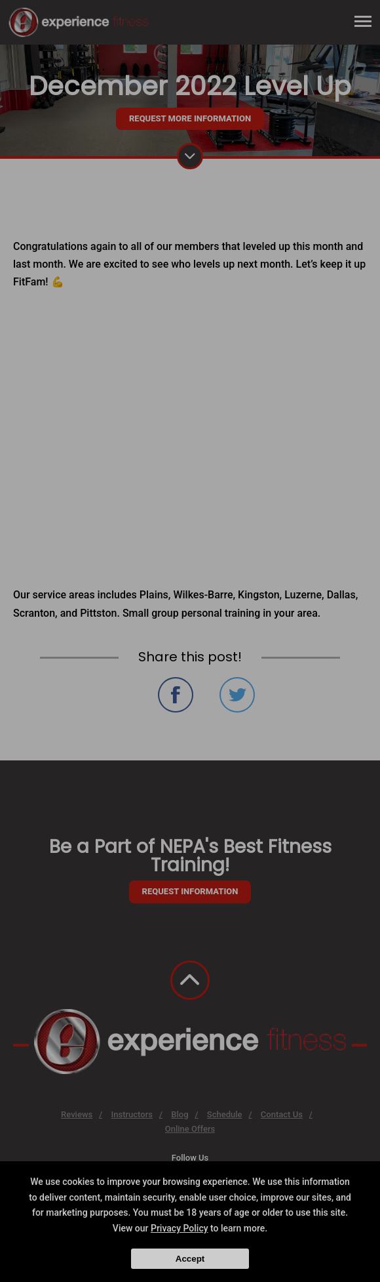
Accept (190, 1259)
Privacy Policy (179, 1228)
